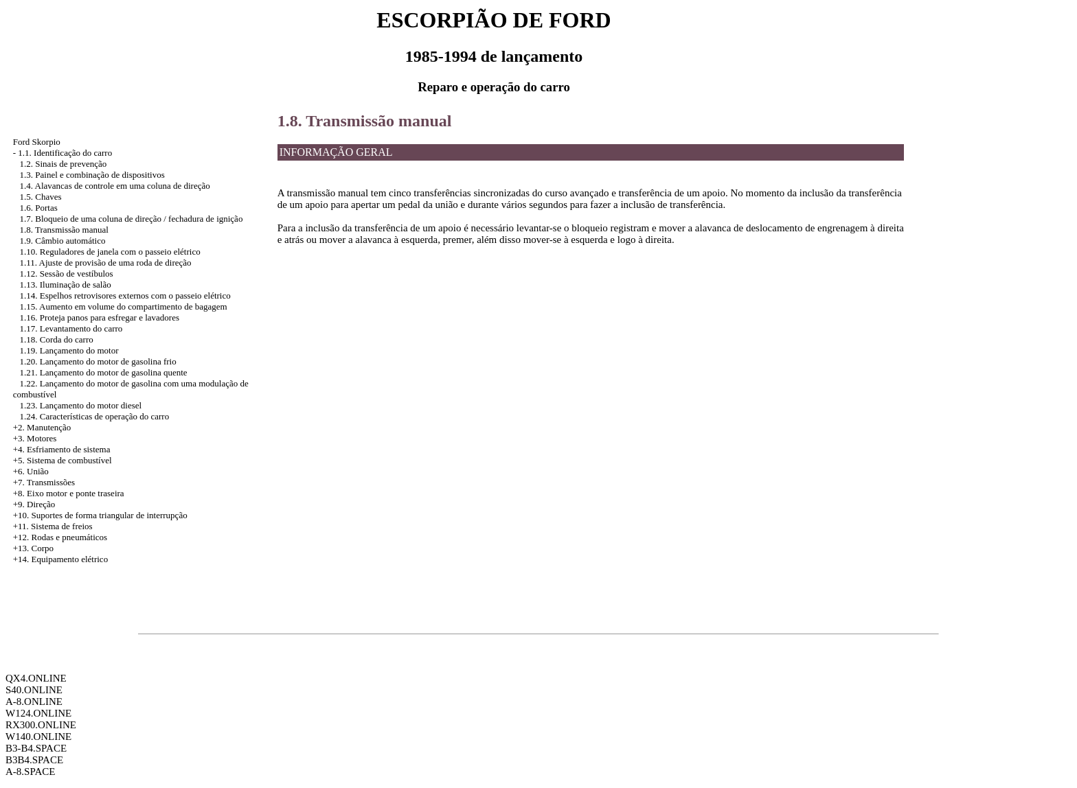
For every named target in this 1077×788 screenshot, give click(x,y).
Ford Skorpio (36, 142)
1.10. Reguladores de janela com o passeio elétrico (110, 251)
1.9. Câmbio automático (63, 240)
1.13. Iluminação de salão (65, 284)
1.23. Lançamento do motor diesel (81, 405)
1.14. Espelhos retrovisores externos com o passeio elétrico (125, 295)
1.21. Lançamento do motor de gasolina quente (104, 372)
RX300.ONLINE (40, 724)
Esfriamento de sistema (68, 449)
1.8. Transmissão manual (64, 229)
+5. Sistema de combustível (62, 460)
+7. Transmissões (44, 482)
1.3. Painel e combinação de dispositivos (92, 175)
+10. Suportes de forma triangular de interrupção (100, 515)
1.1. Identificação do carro (65, 153)
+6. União (31, 471)
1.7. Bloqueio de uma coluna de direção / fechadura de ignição (131, 218)
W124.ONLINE (38, 713)
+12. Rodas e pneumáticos (60, 537)
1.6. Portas (39, 207)
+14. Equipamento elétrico (60, 559)
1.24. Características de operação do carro (95, 416)
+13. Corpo (33, 548)
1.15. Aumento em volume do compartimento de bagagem (123, 306)
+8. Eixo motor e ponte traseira (68, 493)
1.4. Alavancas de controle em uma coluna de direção (115, 186)
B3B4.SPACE (34, 759)
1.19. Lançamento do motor (69, 350)
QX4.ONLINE (36, 678)
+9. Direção (34, 504)
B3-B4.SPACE (36, 748)
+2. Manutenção (42, 427)
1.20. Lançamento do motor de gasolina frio (98, 361)
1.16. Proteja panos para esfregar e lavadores (99, 317)
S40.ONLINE (34, 689)
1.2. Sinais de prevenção (63, 164)
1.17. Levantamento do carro (71, 328)
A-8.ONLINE (34, 701)
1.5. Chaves (41, 197)
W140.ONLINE (38, 736)
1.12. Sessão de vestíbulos (66, 273)
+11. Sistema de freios (53, 526)
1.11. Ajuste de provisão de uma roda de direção (106, 262)
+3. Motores (35, 438)
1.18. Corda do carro (56, 339)
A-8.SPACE (30, 771)
